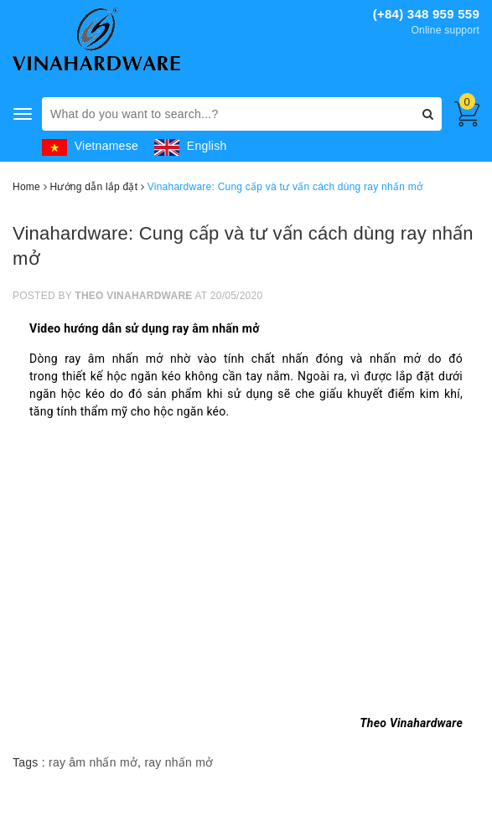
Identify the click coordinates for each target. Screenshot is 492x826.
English (190, 145)
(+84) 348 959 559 (426, 14)
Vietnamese (90, 145)
